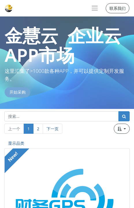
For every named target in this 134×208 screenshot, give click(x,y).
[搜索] (124, 116)
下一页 (52, 128)
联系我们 (117, 8)
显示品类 (16, 143)
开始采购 (17, 92)
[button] (122, 129)
